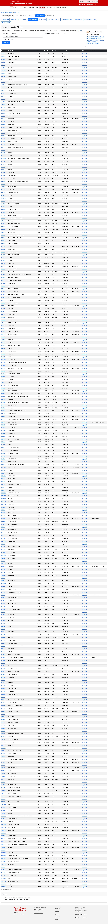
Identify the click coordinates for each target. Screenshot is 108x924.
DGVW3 (3, 249)
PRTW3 (3, 634)
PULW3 (3, 640)
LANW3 (3, 413)
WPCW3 (3, 852)
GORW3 (3, 340)
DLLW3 (3, 252)
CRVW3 (3, 223)
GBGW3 (3, 317)
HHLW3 (3, 351)
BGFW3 (3, 133)
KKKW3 (3, 399)
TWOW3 (3, 804)
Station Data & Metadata (7, 12)
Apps (20, 7)
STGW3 (3, 773)
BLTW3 (3, 152)
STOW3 (3, 776)
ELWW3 (3, 271)
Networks (41, 7)
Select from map (50, 15)
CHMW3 (3, 198)
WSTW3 (3, 869)
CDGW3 (3, 189)
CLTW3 (3, 203)
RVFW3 (3, 714)
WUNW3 (3, 881)
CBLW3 (3, 186)
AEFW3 (3, 56)
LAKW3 (3, 410)
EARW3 (3, 263)
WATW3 (3, 821)
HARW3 (3, 348)
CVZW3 (3, 235)
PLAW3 (3, 614)
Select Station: (4, 15)
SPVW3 (3, 759)
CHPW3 (3, 201)
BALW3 (3, 110)
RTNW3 (3, 711)
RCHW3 (3, 648)
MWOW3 (3, 521)
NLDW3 (3, 546)
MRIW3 (3, 510)
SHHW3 (3, 736)
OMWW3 (3, 563)
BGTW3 (3, 138)
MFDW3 (3, 484)
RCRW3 (3, 654)
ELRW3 (3, 269)
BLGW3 (3, 141)
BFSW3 (3, 130)
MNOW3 (3, 495)
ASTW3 (3, 96)
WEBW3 (3, 830)
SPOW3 (3, 756)
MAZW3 (3, 464)
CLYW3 (3, 206)
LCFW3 (3, 422)
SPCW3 (3, 753)
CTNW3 (3, 229)
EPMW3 (3, 277)
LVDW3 (3, 447)
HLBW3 (3, 357)
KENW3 (3, 396)
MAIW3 (3, 453)
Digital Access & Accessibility (81, 917)
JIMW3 (3, 388)
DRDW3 (3, 257)
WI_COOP (16, 12)
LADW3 (3, 405)
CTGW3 (3, 226)
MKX (2, 487)
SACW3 (3, 716)
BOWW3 (3, 158)
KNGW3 (3, 402)
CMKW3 (3, 209)
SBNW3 (3, 728)
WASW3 (3, 818)
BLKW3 (3, 147)
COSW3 (3, 218)
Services (55, 7)
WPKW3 (3, 855)
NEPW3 (3, 538)
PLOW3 (3, 620)
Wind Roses (78, 19)
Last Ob (13, 19)
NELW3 (3, 535)
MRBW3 (3, 507)
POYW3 (3, 629)
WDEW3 (3, 827)
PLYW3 (3, 623)
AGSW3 (3, 62)
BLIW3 (3, 144)
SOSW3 (3, 750)
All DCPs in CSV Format (92, 41)
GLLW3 (3, 331)
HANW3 (3, 345)
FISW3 (3, 297)
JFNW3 (3, 385)
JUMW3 (3, 391)
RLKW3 (3, 685)
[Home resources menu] (16, 8)
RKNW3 (3, 682)
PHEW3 (3, 606)
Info (36, 7)
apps (96, 4)
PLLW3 (3, 617)
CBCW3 (3, 184)
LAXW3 (3, 419)
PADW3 (3, 589)
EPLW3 (3, 274)
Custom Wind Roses (90, 19)
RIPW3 (3, 680)
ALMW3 (3, 67)
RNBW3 (3, 688)
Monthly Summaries (53, 19)
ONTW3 (3, 572)
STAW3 (3, 770)
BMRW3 (3, 155)
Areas (25, 7)
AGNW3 (3, 59)
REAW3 (3, 657)
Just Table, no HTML (9, 39)
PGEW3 (3, 603)
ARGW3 (3, 87)
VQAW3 (3, 813)
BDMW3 (3, 118)
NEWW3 (3, 541)
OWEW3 (3, 583)
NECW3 (3, 529)
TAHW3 (3, 793)
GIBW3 (3, 328)
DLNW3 (3, 254)
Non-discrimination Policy (80, 914)
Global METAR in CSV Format (94, 38)
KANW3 (3, 393)
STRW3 (3, 782)
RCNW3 (3, 651)
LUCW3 (3, 444)
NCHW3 (3, 527)
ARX (2, 93)
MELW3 (3, 473)
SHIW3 (3, 739)
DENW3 (3, 243)
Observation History (66, 19)
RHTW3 (3, 668)
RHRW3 (3, 665)
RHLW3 (3, 663)
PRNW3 (3, 631)
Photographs (22, 19)
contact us (82, 4)
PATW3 (3, 592)
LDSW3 (3, 425)
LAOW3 (3, 416)
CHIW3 (3, 195)
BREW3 (3, 161)
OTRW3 (3, 580)
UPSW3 (3, 810)
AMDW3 (3, 70)
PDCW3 (3, 597)
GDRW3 (3, 320)
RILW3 (3, 677)
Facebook (58, 908)
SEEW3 (3, 733)
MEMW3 (3, 476)
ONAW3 (3, 566)
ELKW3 (3, 266)
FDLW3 (3, 294)
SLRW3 (3, 745)
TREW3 (3, 801)
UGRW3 (3, 807)
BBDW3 (3, 116)
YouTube (57, 917)
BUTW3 (3, 178)
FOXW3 (3, 306)
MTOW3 (3, 515)
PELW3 (3, 600)
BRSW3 (3, 169)
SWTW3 (3, 790)
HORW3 (3, 365)
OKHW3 (3, 561)
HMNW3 (3, 359)
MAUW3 (3, 461)
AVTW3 (3, 101)
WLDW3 (3, 847)
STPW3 (3, 779)
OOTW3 (3, 575)
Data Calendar (6, 23)
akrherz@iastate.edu (38, 913)
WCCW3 (3, 824)
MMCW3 (3, 493)
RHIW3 (3, 660)
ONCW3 (3, 569)
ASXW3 (3, 99)
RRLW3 (3, 697)
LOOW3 (3, 442)
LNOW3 (3, 436)
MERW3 (3, 481)
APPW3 (3, 82)
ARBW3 (3, 84)
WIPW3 (3, 841)
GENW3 (3, 323)
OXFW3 (3, 586)
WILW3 (3, 838)
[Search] (88, 1)
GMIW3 (3, 337)
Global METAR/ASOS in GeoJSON (95, 40)
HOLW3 (3, 362)
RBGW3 (3, 646)
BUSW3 (3, 175)
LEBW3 (3, 427)
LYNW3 (3, 450)
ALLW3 (3, 65)
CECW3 (3, 192)
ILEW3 (3, 376)
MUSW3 (3, 518)
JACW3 (3, 379)
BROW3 (3, 167)
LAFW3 (3, 408)
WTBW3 (3, 872)
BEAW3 (3, 121)
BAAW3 (3, 107)
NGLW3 (3, 544)
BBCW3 (3, 113)
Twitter (57, 911)
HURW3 (3, 371)
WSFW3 (3, 861)
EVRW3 (3, 286)
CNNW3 (3, 212)
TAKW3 (3, 796)
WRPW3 (3, 858)
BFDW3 (3, 124)
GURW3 (3, 342)
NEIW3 (3, 532)
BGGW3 (3, 135)
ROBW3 (3, 691)
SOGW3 (3, 748)
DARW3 (3, 240)
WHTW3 (3, 835)
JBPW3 (3, 382)
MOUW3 (3, 501)
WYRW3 (3, 887)
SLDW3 (3, 742)
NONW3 (3, 549)
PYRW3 (3, 643)
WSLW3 (3, 867)
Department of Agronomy (19, 913)
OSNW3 (3, 578)
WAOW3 (3, 816)
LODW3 (3, 439)
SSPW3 (3, 767)
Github (57, 914)
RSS (56, 919)
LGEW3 (3, 430)
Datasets (31, 7)
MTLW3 (3, 512)
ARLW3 (3, 90)
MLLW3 (3, 490)
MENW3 (3, 478)
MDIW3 (3, 470)
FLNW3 (3, 300)
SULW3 (3, 784)
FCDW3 (3, 288)
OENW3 (3, 558)
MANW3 (3, 456)
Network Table (33, 19)
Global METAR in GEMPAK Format (95, 36)
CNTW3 (3, 215)
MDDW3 (3, 467)
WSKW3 (3, 864)
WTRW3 (3, 878)
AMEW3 (3, 73)
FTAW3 (3, 311)
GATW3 (3, 314)
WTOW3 (3, 875)
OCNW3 (3, 552)
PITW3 (3, 609)
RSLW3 (3, 702)
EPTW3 (3, 280)
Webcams (62, 7)
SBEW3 (3, 725)
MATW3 (3, 459)
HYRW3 (3, 374)
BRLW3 (3, 164)
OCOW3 (3, 555)
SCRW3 (3, 731)
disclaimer (90, 4)
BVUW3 (3, 181)
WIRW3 (3, 844)
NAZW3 (3, 524)
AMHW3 (3, 76)
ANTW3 (3, 79)
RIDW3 (3, 674)
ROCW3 (3, 694)
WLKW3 (3, 850)
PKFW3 (3, 612)
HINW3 (3, 354)
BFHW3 (3, 127)
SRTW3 (3, 765)
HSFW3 (3, 368)
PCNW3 (3, 595)
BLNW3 (3, 150)
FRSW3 (3, 308)
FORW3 (3, 303)
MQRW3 (3, 504)
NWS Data (48, 7)
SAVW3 (3, 722)
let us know (79, 30)
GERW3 (3, 325)
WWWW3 (3, 884)
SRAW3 (3, 762)
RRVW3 (3, 699)
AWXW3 (3, 104)
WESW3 (3, 833)
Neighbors (42, 19)
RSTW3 (3, 708)
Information (5, 19)
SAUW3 (3, 719)
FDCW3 (3, 291)
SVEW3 (3, 787)
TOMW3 (3, 799)
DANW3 (3, 237)
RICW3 (3, 671)
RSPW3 (3, 705)
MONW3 (3, 498)
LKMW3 (3, 433)
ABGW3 (3, 53)
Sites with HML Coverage (93, 43)
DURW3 (3, 260)
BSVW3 (3, 172)
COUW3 (3, 220)
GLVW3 (3, 334)
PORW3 (3, 626)
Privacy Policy (78, 916)
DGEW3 (3, 246)
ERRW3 (3, 283)
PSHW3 (3, 637)
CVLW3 (3, 232)
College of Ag (16, 912)
